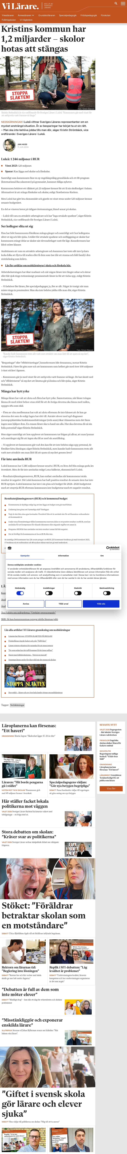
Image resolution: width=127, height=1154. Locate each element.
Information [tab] (63, 556)
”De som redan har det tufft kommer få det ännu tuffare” (30, 653)
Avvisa (26, 604)
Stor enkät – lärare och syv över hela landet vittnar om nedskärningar (35, 695)
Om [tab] (102, 556)
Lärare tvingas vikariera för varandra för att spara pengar (30, 648)
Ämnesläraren (25, 15)
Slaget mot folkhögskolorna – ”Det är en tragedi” (27, 657)
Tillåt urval (63, 604)
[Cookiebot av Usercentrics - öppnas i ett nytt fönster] (108, 548)
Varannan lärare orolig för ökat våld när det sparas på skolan (32, 662)
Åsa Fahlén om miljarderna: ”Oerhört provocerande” (28, 615)
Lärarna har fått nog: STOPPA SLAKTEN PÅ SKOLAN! (30, 638)
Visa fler (111, 790)
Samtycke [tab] (25, 556)
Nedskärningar (17, 707)
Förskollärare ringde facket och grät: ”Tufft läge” (27, 643)
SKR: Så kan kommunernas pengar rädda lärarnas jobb (29, 621)
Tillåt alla (101, 604)
